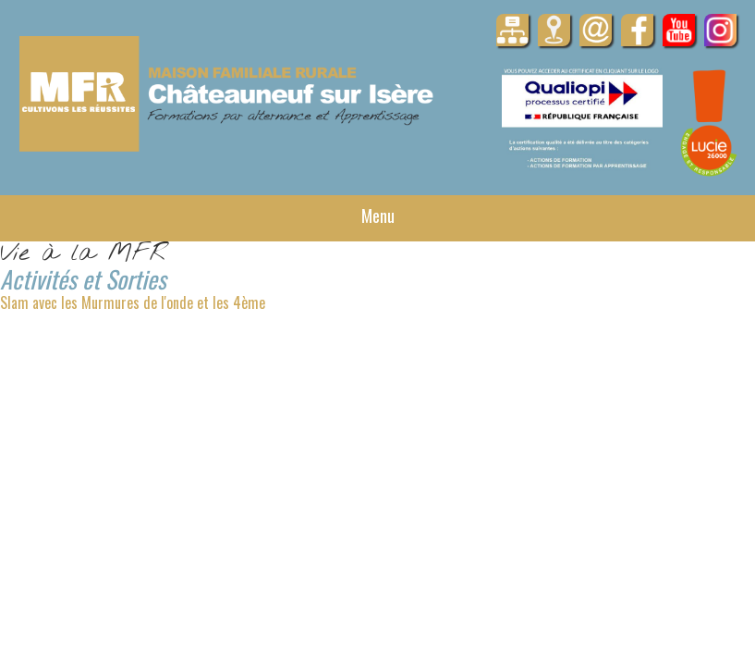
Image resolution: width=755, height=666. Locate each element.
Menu (378, 216)
